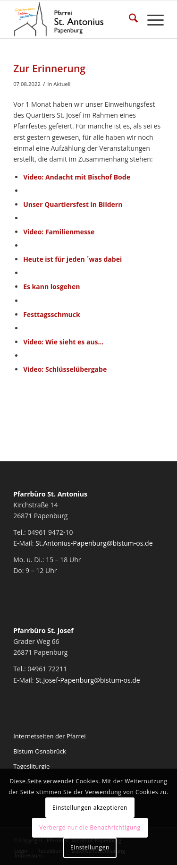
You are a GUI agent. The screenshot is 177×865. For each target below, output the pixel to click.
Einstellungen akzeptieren (89, 808)
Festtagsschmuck (51, 314)
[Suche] (128, 19)
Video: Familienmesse (58, 231)
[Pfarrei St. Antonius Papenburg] (73, 19)
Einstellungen (90, 847)
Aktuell (61, 83)
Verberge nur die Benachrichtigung (90, 827)
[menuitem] (128, 19)
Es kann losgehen (51, 286)
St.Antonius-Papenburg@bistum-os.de (93, 543)
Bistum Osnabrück (39, 751)
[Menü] (151, 19)
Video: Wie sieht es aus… (63, 341)
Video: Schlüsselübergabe (65, 369)
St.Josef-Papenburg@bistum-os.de (87, 680)
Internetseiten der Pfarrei (49, 736)
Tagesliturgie (31, 766)
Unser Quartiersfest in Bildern (72, 204)
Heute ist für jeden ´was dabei (72, 259)
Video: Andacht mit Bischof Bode (76, 176)
